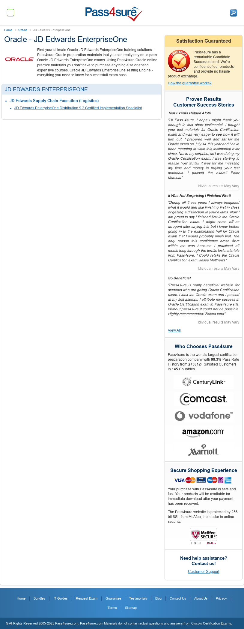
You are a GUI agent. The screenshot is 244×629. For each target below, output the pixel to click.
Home (8, 30)
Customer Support (203, 571)
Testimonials (138, 598)
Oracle (22, 30)
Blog (158, 598)
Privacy (221, 598)
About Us (201, 598)
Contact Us (178, 598)
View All (174, 330)
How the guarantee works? (190, 83)
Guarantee (113, 598)
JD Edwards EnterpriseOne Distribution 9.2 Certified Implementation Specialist (78, 108)
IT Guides (60, 598)
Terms (112, 607)
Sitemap (131, 607)
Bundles (39, 598)
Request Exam (86, 598)
